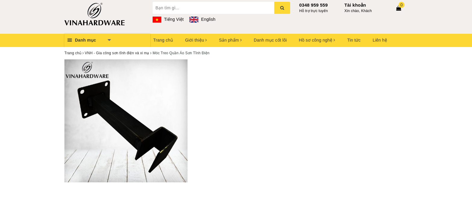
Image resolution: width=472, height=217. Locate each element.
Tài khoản (355, 5)
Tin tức (353, 40)
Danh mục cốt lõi (270, 40)
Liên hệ (380, 40)
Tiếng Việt (168, 19)
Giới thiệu (196, 40)
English (202, 19)
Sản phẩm (230, 40)
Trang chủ (163, 40)
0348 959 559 (313, 5)
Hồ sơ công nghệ (317, 40)
